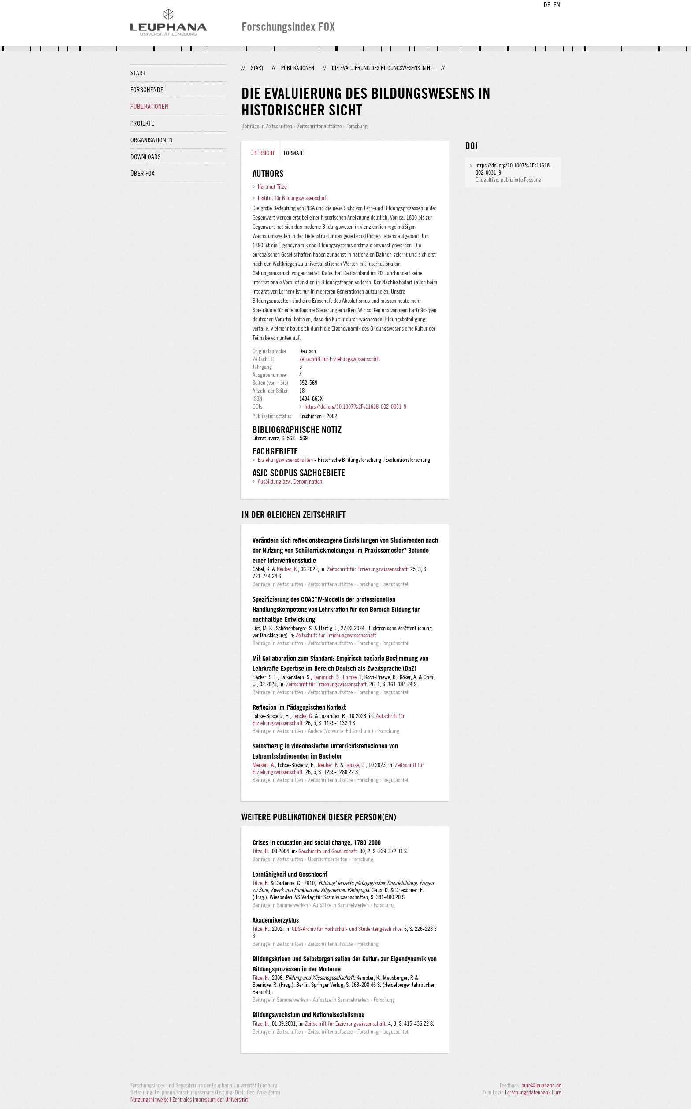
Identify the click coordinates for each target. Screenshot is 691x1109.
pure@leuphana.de (541, 1085)
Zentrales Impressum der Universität (210, 1099)
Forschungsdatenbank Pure (533, 1092)
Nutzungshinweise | (151, 1099)
